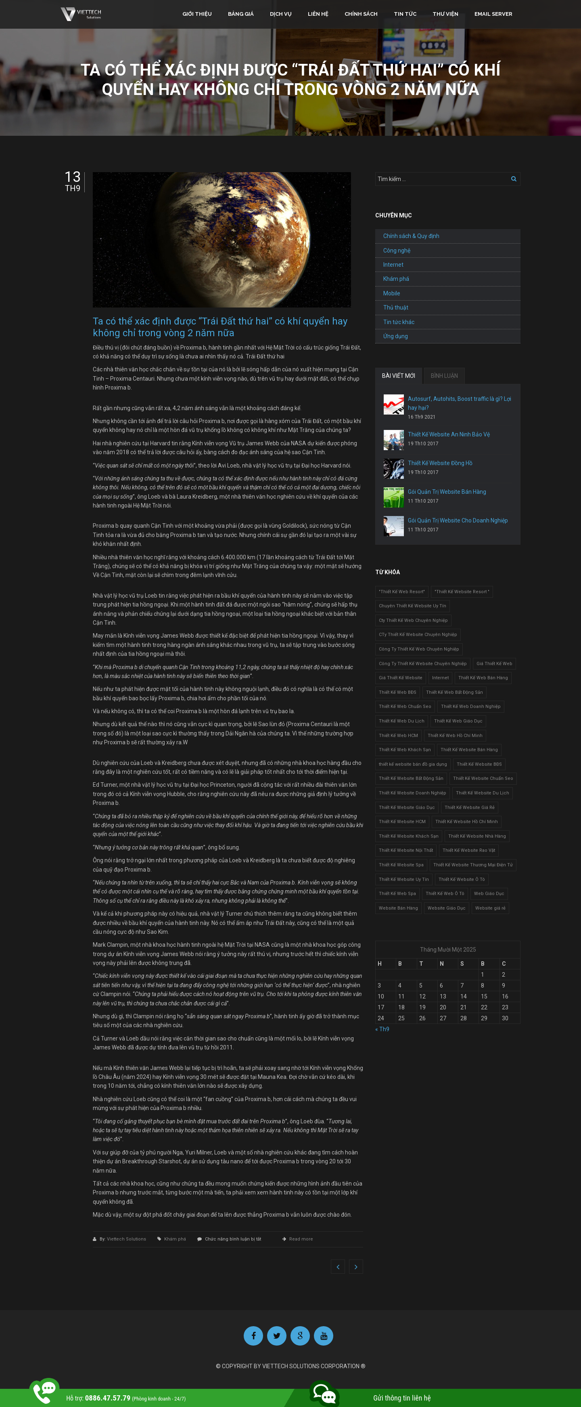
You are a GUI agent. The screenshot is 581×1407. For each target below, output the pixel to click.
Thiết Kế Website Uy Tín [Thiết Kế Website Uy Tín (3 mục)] (404, 879)
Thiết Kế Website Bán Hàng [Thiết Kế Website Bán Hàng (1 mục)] (469, 749)
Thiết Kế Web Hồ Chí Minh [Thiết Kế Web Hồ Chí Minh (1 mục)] (455, 735)
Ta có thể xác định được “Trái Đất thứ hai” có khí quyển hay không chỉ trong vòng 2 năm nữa (220, 327)
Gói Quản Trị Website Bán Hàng (447, 492)
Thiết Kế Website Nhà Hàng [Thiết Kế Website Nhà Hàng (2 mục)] (477, 836)
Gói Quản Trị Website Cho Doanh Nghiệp (458, 520)
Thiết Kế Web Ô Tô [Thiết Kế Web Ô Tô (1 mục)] (445, 893)
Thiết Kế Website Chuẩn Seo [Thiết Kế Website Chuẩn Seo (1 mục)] (483, 778)
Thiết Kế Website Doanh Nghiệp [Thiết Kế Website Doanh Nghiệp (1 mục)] (412, 793)
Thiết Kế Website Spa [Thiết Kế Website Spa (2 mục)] (401, 865)
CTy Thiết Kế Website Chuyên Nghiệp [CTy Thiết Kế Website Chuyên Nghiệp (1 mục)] (418, 634)
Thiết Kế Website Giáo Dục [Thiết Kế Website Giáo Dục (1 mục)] (407, 807)
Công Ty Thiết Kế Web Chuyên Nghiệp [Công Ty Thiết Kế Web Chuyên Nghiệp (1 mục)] (419, 649)
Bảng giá (241, 14)
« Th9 (382, 1029)
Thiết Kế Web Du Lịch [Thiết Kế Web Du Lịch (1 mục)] (401, 721)
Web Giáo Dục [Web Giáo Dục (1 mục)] (489, 893)
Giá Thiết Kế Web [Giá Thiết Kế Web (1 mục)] (494, 663)
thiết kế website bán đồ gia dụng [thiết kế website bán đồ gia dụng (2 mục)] (413, 764)
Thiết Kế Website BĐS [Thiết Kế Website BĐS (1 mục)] (479, 764)
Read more (301, 1239)
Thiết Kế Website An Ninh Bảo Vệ (449, 434)
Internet (393, 264)
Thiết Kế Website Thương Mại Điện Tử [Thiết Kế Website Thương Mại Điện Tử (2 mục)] (473, 865)
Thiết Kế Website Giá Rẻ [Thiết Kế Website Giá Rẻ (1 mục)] (470, 807)
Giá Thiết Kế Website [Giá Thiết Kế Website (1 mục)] (400, 677)
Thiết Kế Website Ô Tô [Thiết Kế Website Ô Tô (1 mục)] (462, 879)
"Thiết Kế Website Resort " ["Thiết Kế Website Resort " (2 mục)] (462, 591)
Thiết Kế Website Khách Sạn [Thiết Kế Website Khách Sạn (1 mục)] (409, 836)
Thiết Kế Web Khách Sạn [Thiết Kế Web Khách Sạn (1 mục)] (405, 749)
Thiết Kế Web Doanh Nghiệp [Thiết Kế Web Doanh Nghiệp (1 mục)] (471, 706)
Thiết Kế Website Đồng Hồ (440, 463)
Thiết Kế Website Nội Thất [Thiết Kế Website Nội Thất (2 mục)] (406, 850)
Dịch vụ (281, 14)
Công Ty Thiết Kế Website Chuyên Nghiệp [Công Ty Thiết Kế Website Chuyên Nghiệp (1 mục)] (423, 663)
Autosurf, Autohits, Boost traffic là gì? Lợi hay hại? (459, 403)
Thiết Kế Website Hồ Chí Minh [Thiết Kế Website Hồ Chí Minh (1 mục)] (466, 821)
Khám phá (175, 1239)
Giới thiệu (197, 14)
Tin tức (405, 14)
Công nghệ (396, 250)
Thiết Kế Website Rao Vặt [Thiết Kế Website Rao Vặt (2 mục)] (469, 850)
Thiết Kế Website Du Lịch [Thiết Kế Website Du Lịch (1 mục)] (482, 793)
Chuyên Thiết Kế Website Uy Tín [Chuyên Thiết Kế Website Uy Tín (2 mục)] (412, 606)
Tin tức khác (398, 322)
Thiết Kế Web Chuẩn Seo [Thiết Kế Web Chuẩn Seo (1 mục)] (405, 706)
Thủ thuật (395, 307)
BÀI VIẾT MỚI (398, 376)
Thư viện (445, 14)
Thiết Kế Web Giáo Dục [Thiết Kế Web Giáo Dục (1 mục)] (458, 721)
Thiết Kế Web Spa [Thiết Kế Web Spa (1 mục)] (397, 893)
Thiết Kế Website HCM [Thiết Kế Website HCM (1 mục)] (402, 821)
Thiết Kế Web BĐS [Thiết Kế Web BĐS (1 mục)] (397, 692)
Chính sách (361, 14)
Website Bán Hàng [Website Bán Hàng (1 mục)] (398, 908)
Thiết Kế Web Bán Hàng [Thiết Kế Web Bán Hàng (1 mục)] (483, 677)
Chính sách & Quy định (411, 236)
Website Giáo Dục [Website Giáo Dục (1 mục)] (447, 908)
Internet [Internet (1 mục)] (440, 677)
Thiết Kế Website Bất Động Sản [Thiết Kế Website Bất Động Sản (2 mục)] (411, 778)
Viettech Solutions (127, 1239)
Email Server (493, 14)
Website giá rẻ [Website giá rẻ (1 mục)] (490, 908)
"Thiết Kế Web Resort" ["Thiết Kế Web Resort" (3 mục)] (402, 591)
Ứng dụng (395, 336)
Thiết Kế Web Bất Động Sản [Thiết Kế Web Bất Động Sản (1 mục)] (454, 692)
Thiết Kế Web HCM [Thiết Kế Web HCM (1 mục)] (398, 735)
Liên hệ (318, 14)
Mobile (391, 293)
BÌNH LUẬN (444, 376)
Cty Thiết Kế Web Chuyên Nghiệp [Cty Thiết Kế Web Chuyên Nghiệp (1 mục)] (413, 620)
